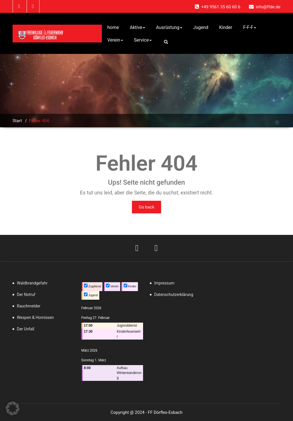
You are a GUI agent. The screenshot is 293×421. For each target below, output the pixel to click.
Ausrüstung (169, 27)
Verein (115, 40)
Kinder (225, 27)
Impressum (164, 283)
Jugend (200, 27)
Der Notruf (26, 294)
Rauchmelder (28, 306)
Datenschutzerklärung (173, 294)
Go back (147, 207)
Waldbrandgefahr (32, 283)
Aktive (137, 27)
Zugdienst (92, 286)
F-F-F (249, 27)
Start (17, 120)
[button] (12, 408)
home (113, 27)
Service (143, 40)
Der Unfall (25, 329)
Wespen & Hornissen (35, 317)
